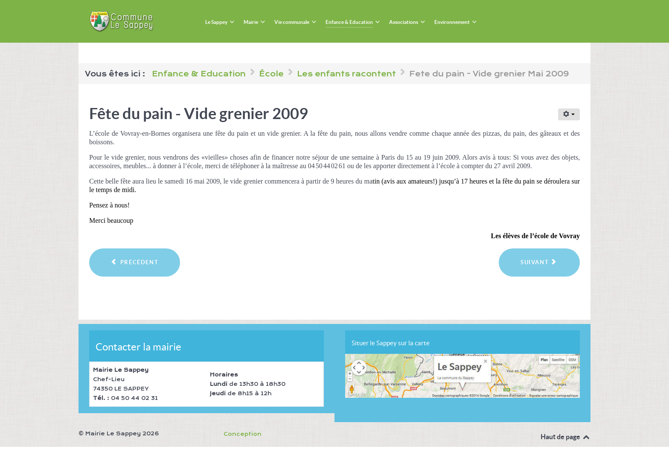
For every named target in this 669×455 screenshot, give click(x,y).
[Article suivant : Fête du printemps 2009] (539, 262)
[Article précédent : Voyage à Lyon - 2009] (134, 262)
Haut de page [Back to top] (565, 436)
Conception (243, 434)
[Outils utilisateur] (569, 114)
